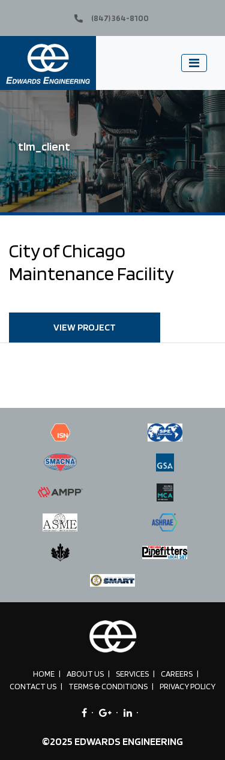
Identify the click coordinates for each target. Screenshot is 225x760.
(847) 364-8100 (111, 18)
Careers (177, 673)
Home (44, 673)
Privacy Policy (187, 686)
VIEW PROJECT (84, 327)
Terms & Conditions (108, 686)
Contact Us (33, 686)
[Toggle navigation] (194, 63)
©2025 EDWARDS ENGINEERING (112, 741)
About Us (85, 673)
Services (132, 673)
